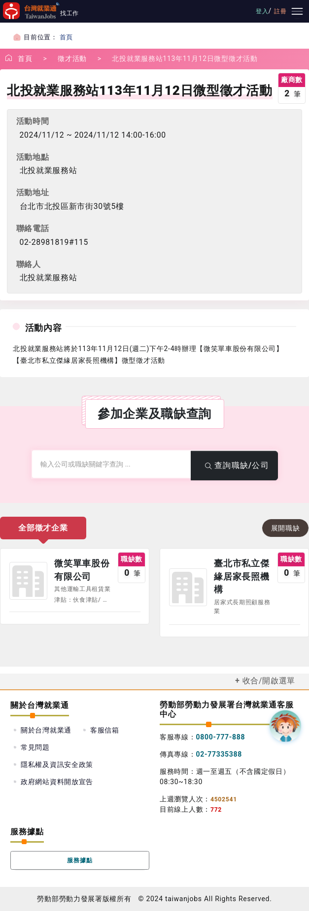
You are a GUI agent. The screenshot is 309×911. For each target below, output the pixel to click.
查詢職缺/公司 (234, 465)
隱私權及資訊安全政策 (57, 764)
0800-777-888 (220, 737)
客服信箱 (104, 730)
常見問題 (35, 747)
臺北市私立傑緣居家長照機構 (241, 576)
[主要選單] (297, 11)
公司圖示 (28, 581)
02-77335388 (219, 754)
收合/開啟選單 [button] (268, 680)
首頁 (66, 37)
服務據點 (80, 860)
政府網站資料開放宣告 (57, 782)
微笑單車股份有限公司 (81, 569)
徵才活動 (72, 58)
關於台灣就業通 (46, 730)
